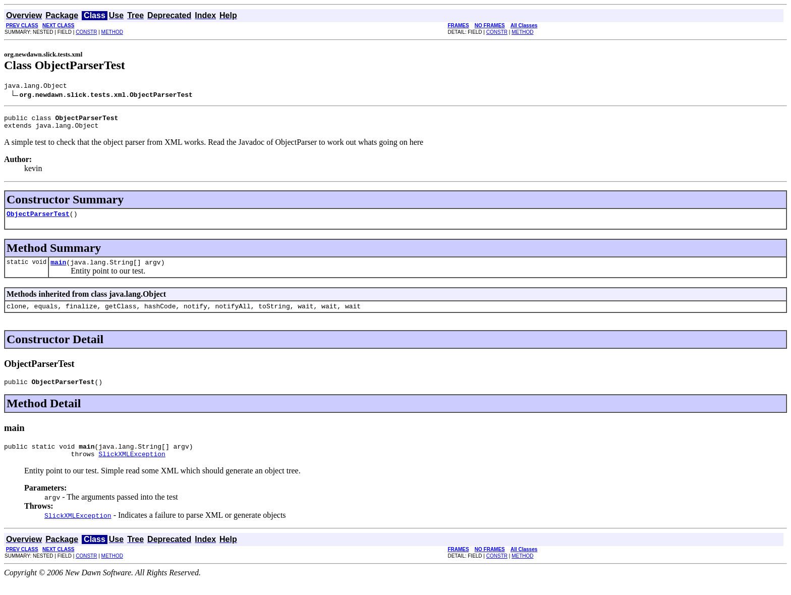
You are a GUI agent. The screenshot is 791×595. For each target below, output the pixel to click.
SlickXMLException (131, 467)
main (58, 269)
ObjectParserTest (38, 219)
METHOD (112, 32)
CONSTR (86, 32)
